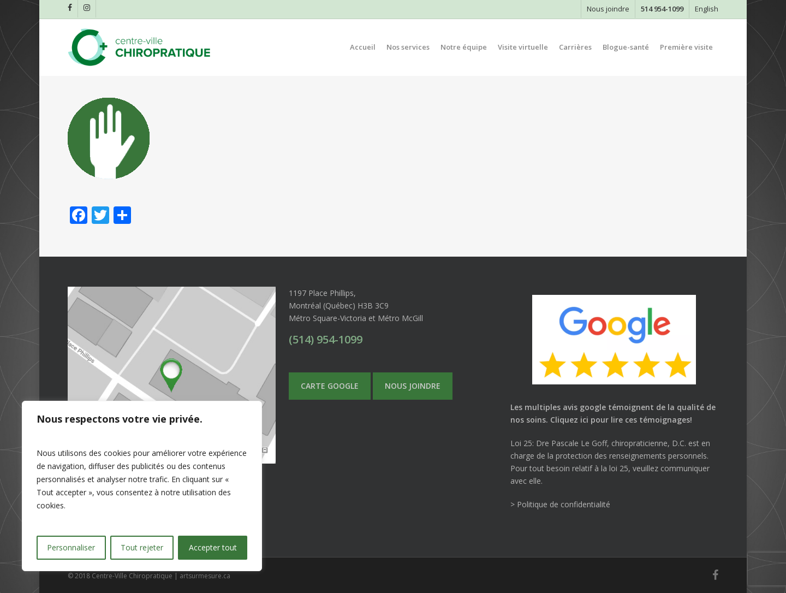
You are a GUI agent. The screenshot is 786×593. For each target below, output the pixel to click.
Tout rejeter (142, 547)
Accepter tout (213, 547)
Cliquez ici (569, 419)
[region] (142, 486)
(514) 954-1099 (325, 339)
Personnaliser (71, 547)
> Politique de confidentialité (560, 504)
